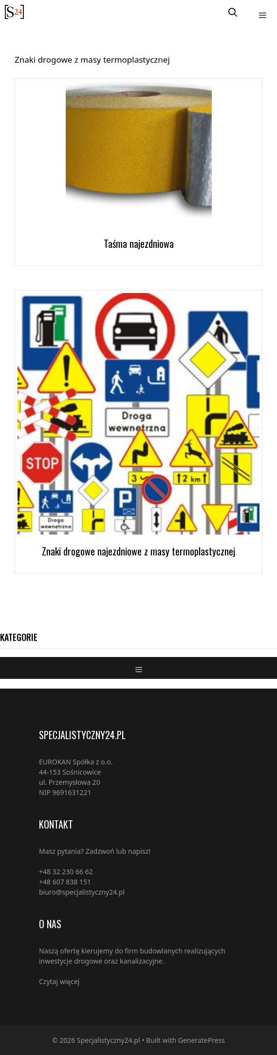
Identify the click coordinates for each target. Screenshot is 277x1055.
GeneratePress (201, 1040)
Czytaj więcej (59, 981)
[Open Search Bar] (233, 12)
